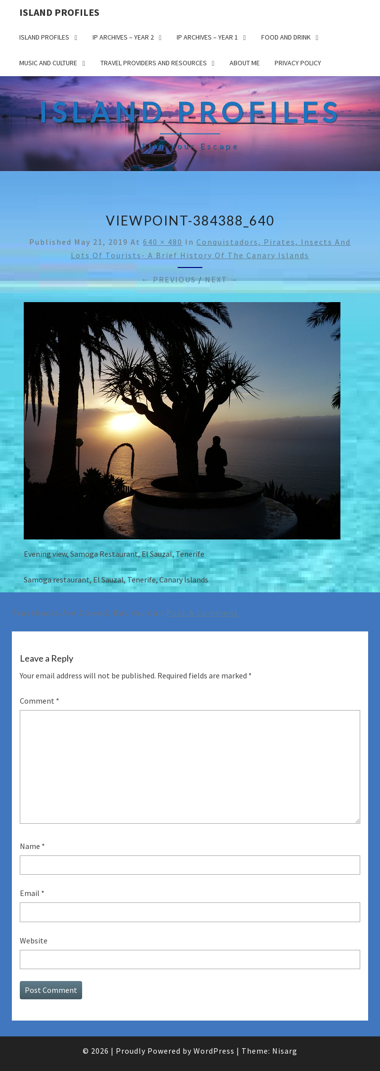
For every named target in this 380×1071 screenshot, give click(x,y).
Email (32, 893)
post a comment (202, 613)
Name (32, 846)
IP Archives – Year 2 (123, 37)
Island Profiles (59, 12)
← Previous (169, 279)
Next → (222, 279)
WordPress (214, 1051)
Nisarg (284, 1051)
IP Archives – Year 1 (207, 37)
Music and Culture (48, 62)
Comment (39, 701)
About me (245, 62)
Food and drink (286, 37)
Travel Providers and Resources (153, 62)
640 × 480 (163, 242)
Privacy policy (298, 62)
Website (34, 940)
